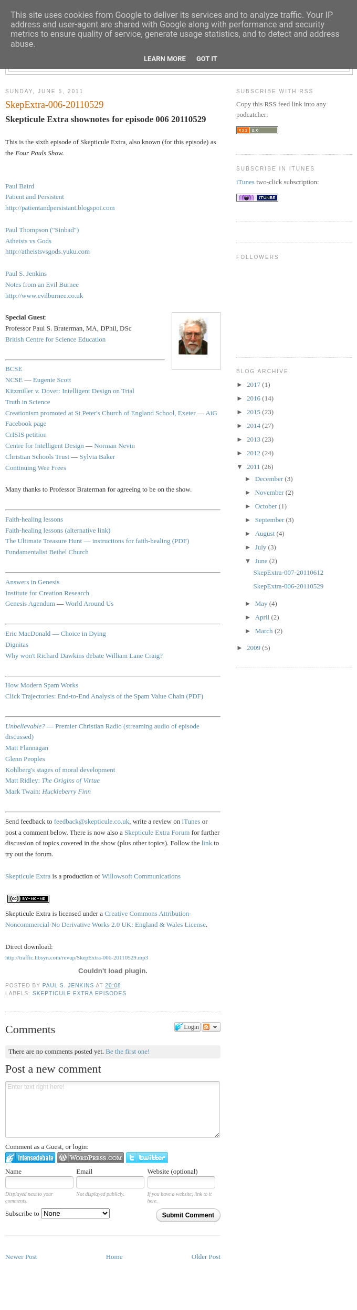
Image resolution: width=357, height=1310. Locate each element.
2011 (254, 467)
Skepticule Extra (27, 876)
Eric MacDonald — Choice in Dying (55, 633)
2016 (254, 398)
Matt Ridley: (52, 780)
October (267, 506)
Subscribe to (57, 1213)
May (262, 603)
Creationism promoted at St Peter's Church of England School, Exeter (100, 413)
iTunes (191, 821)
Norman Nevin (114, 445)
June (262, 561)
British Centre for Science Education (55, 339)
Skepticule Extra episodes (80, 993)
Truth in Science (27, 402)
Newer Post (21, 1257)
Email (84, 1171)
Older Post (206, 1257)
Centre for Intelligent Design (44, 445)
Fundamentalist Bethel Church (47, 552)
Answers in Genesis (32, 582)
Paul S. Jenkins (69, 985)
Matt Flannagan (26, 748)
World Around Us (89, 603)
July (261, 547)
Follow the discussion (211, 1027)
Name (13, 1171)
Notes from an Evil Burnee (42, 284)
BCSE (14, 369)
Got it (206, 59)
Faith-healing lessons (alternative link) (57, 530)
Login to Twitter (147, 1157)
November (270, 492)
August (266, 533)
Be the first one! (128, 1051)
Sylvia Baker (98, 457)
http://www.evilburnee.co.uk (44, 295)
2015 (254, 412)
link (207, 843)
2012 (254, 453)
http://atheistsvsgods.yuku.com (47, 251)
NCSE (14, 380)
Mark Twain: (48, 791)
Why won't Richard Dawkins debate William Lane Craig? (84, 655)
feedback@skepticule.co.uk (91, 821)
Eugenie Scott (52, 380)
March (265, 631)
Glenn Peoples (25, 759)
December (270, 479)
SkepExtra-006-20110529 (288, 586)
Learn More (165, 59)
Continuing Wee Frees (35, 468)
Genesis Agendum (30, 603)
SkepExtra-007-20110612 (288, 572)
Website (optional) (173, 1171)
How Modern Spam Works (41, 685)
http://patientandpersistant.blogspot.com (60, 208)
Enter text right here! (112, 1109)
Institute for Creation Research (47, 593)
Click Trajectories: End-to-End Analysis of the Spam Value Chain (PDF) (104, 696)
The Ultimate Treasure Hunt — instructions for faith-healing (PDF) (97, 541)
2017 (254, 384)
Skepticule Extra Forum (157, 832)
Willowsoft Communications (141, 876)
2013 (254, 439)
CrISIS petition (26, 434)
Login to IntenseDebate (30, 1157)
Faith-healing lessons (34, 519)
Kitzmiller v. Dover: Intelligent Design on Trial (69, 391)
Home (114, 1257)
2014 (254, 425)
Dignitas (16, 644)
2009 (254, 648)
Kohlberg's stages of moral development (60, 770)
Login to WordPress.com (90, 1157)
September (270, 520)
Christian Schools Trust (37, 457)
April (263, 617)
